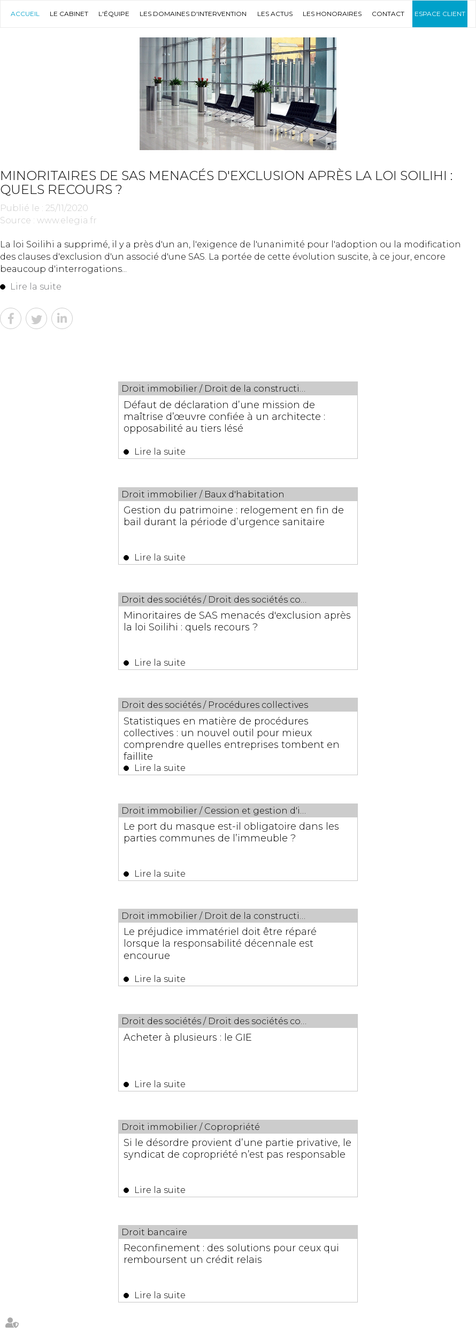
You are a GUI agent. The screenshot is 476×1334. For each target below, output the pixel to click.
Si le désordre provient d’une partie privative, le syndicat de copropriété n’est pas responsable (353, 743)
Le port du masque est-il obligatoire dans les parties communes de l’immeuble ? (115, 634)
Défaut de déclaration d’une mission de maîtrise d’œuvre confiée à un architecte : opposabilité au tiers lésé (117, 416)
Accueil (25, 14)
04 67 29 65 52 (184, 1248)
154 (211, 942)
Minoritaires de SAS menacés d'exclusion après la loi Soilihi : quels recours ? (115, 525)
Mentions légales (221, 1306)
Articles (264, 1306)
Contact (388, 14)
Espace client (439, 14)
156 (239, 942)
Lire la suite (36, 287)
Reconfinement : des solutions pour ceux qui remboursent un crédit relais (234, 852)
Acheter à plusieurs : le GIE (93, 731)
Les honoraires (332, 14)
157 (254, 942)
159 (283, 942)
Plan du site (416, 1283)
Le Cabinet (69, 14)
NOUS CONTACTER (281, 1248)
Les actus (275, 14)
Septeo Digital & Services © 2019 (55, 1329)
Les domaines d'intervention (193, 14)
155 (225, 942)
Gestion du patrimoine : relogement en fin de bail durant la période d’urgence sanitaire (354, 416)
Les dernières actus (238, 1009)
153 (196, 942)
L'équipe (113, 14)
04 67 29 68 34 (94, 1248)
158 (268, 942)
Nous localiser (389, 1248)
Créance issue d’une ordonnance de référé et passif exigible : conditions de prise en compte (261, 1050)
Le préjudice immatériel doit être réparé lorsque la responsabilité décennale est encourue (346, 634)
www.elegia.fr (67, 220)
